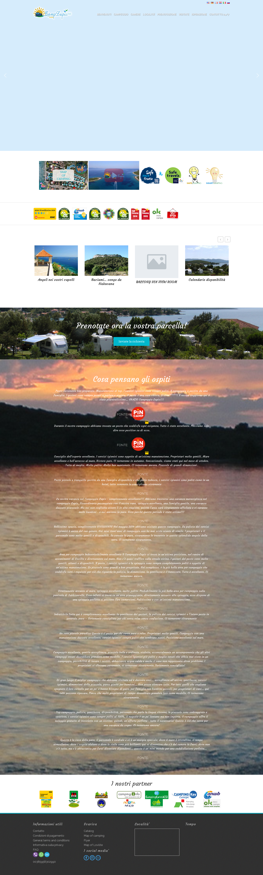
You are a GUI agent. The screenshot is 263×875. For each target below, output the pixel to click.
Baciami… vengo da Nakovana (106, 282)
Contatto (38, 831)
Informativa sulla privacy (48, 845)
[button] (5, 75)
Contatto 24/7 (219, 14)
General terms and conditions (51, 840)
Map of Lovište (93, 845)
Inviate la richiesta (131, 341)
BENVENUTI (104, 14)
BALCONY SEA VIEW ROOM (156, 282)
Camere (135, 14)
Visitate (184, 14)
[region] (131, 75)
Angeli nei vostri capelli (56, 280)
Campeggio (121, 14)
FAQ (36, 849)
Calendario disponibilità (207, 280)
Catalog (89, 831)
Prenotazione (166, 14)
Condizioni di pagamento (48, 835)
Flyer (87, 840)
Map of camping (94, 835)
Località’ (149, 14)
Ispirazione (199, 14)
